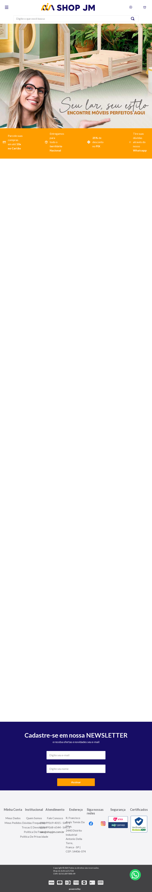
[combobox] (76, 19)
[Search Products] (133, 19)
